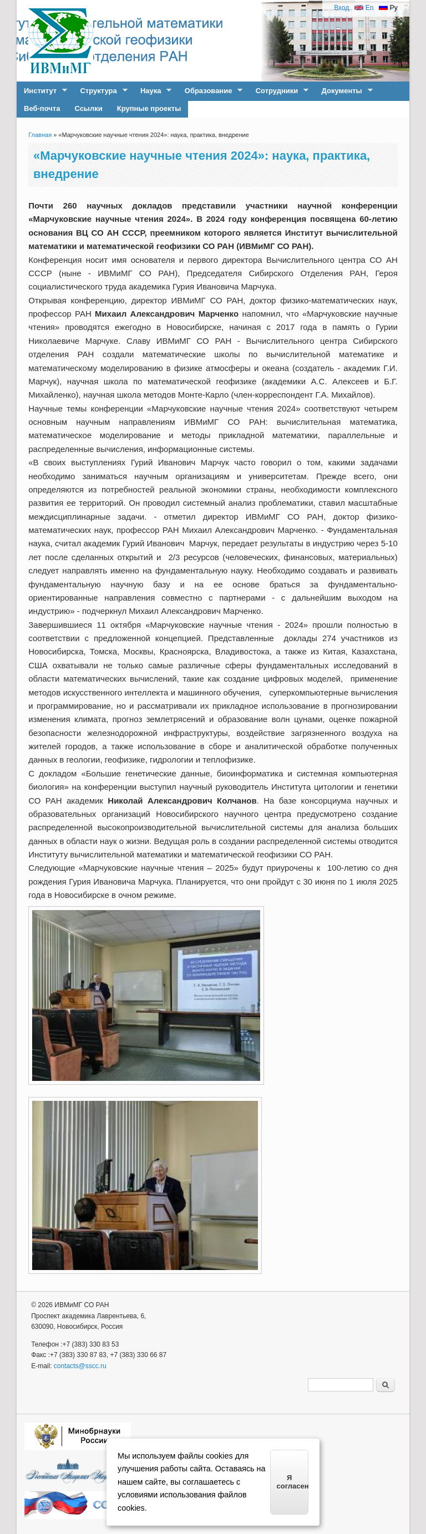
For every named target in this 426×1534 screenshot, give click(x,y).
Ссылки (88, 108)
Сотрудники (278, 91)
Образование (210, 91)
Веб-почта (42, 108)
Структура (100, 91)
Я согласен (292, 1482)
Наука (152, 91)
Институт (42, 91)
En (363, 8)
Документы (344, 91)
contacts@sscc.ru (80, 1366)
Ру (388, 8)
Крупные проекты (149, 108)
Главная (40, 134)
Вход (341, 8)
